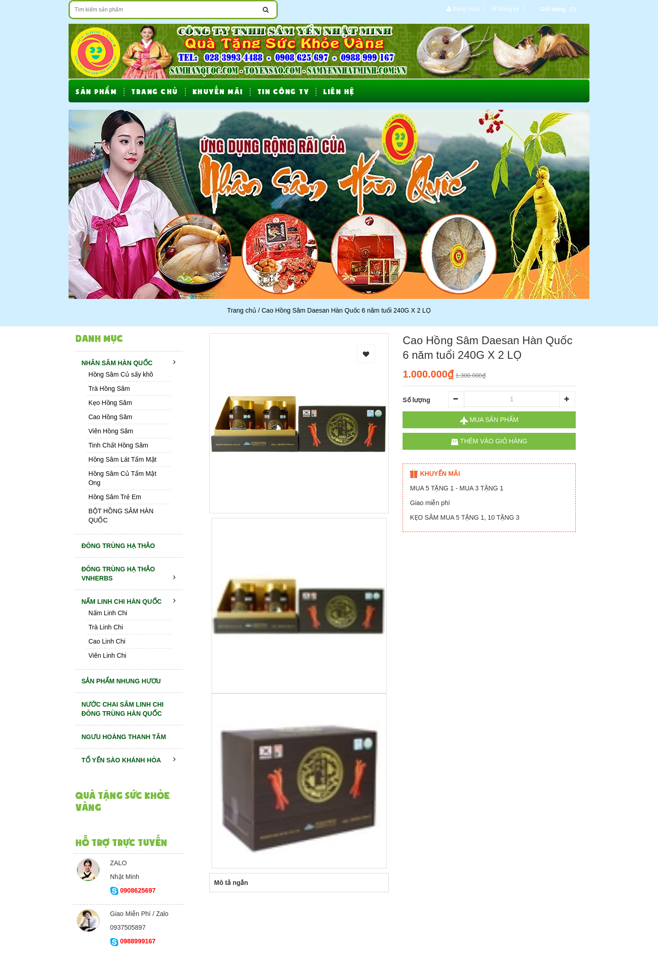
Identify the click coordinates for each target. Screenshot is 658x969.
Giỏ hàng (553, 8)
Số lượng (416, 400)
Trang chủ (241, 310)
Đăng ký (509, 9)
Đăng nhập (466, 9)
